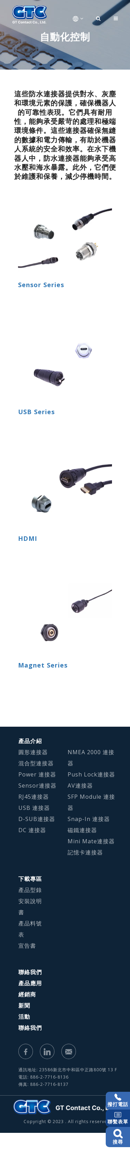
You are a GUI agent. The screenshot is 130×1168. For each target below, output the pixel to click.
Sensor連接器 (37, 785)
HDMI (27, 538)
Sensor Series (41, 285)
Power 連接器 (37, 774)
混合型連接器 (36, 763)
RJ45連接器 (33, 796)
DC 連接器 (32, 830)
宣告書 (27, 945)
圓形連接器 (33, 752)
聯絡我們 (30, 972)
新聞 (24, 1005)
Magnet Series (43, 665)
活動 (24, 1016)
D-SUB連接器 (36, 819)
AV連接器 (80, 785)
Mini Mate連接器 (91, 841)
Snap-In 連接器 (89, 819)
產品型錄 (30, 890)
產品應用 (30, 983)
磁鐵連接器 (82, 830)
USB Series (36, 412)
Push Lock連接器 (91, 774)
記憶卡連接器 (85, 852)
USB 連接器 (34, 808)
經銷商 (27, 994)
